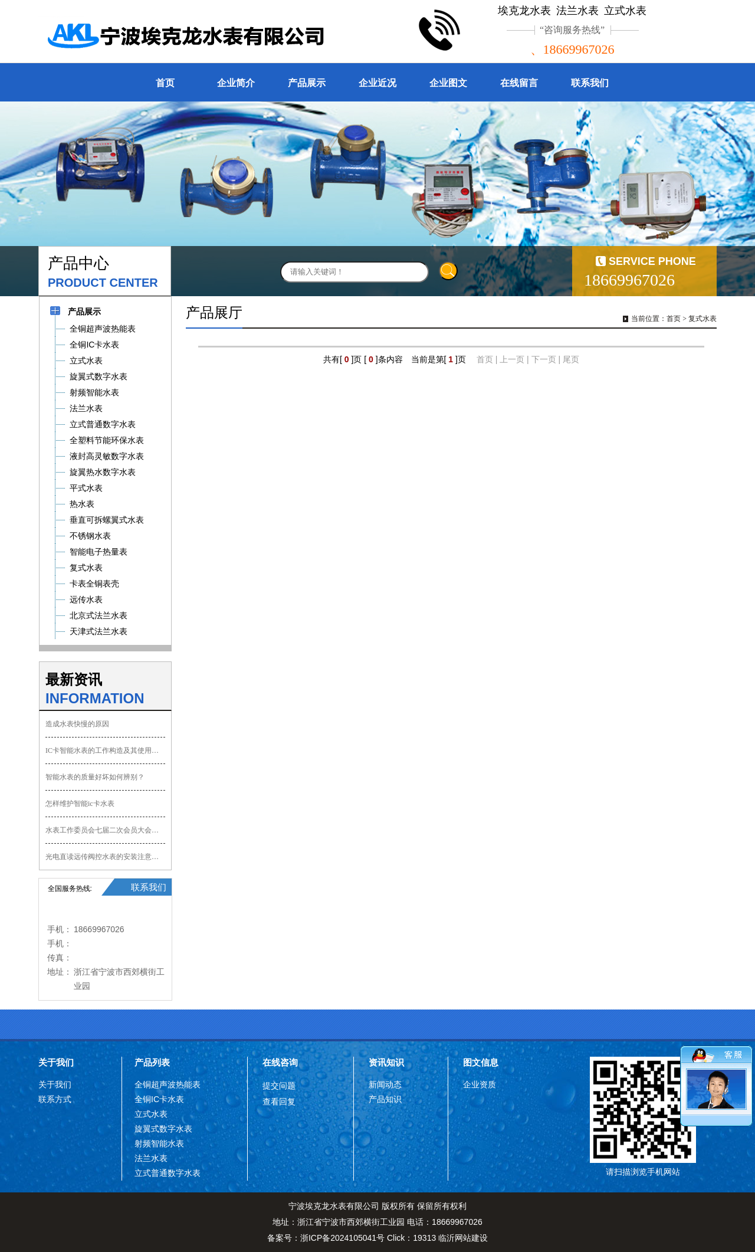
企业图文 (448, 83)
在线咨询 (280, 1062)
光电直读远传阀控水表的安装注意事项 (105, 857)
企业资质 (479, 1084)
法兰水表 (151, 1158)
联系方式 (54, 1099)
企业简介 (236, 83)
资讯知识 (386, 1062)
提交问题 (279, 1085)
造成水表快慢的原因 (77, 724)
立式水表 (151, 1114)
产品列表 (152, 1062)
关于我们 (56, 1062)
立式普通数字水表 (167, 1173)
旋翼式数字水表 (163, 1128)
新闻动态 (385, 1084)
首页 (165, 83)
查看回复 (279, 1101)
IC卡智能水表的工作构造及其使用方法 (105, 750)
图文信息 (480, 1062)
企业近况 (377, 83)
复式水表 (702, 318)
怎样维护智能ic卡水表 (79, 803)
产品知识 (385, 1099)
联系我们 (590, 83)
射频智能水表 (159, 1143)
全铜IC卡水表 (159, 1099)
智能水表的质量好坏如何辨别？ (95, 777)
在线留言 (519, 83)
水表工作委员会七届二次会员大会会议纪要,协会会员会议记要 (105, 830)
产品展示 (307, 83)
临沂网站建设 (463, 1238)
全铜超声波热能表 (167, 1084)
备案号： (326, 1238)
